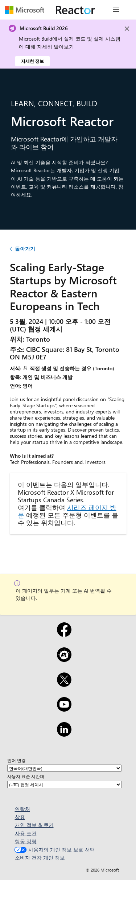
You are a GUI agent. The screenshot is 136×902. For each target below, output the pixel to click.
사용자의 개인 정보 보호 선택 (54, 849)
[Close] (127, 28)
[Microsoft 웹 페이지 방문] (25, 10)
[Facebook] (64, 634)
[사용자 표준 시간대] (64, 784)
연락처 (22, 809)
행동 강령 (26, 841)
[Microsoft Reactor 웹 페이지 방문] (75, 10)
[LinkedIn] (64, 734)
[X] (64, 684)
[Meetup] (64, 659)
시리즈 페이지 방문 (67, 511)
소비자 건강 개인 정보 (40, 857)
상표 (20, 817)
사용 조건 (26, 833)
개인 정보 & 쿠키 (34, 824)
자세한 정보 (32, 61)
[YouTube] (64, 709)
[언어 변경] (64, 768)
